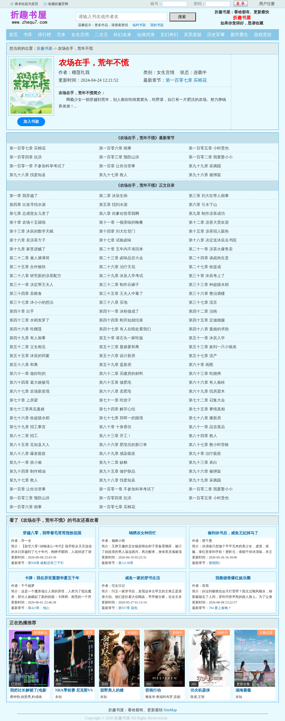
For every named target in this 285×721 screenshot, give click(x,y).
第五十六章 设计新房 (117, 356)
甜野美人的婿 (112, 690)
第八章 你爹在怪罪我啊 (119, 213)
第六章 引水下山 (203, 205)
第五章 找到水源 (113, 205)
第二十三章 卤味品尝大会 (121, 258)
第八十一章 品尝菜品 (207, 427)
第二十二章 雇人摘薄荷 (29, 258)
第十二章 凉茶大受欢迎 (209, 222)
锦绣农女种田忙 (142, 533)
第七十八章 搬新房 (205, 418)
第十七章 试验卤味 (115, 240)
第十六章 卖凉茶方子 (27, 240)
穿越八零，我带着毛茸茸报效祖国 (52, 533)
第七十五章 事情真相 (207, 409)
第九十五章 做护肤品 (117, 471)
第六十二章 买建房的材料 (121, 373)
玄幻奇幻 (169, 34)
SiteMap (170, 710)
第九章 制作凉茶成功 (207, 213)
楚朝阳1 (214, 563)
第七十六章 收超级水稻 (29, 418)
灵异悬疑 (193, 34)
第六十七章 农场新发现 (29, 391)
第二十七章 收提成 (205, 267)
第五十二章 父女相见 (27, 347)
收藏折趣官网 (58, 4)
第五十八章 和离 (23, 365)
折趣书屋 (36, 18)
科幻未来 (122, 34)
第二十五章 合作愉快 (27, 267)
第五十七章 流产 (203, 356)
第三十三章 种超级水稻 (209, 285)
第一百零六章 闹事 (115, 148)
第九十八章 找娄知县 (27, 175)
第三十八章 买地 (113, 302)
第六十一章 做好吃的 (27, 373)
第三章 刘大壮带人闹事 (209, 196)
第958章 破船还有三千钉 (46, 563)
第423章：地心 (39, 608)
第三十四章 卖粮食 (25, 293)
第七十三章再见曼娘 (27, 409)
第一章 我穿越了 (23, 196)
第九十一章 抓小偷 (25, 462)
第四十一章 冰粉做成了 (119, 311)
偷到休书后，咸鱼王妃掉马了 (233, 533)
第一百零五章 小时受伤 (209, 148)
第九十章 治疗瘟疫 (205, 453)
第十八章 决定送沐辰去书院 (213, 240)
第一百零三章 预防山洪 (119, 157)
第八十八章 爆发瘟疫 (27, 453)
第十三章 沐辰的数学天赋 (31, 231)
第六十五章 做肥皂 (115, 382)
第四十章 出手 (21, 311)
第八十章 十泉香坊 (115, 427)
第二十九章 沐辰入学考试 (121, 276)
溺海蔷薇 (243, 690)
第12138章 (125, 563)
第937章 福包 (127, 608)
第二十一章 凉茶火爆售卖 (211, 249)
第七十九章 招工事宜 (27, 427)
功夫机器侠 (200, 690)
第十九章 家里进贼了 (27, 249)
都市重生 (239, 34)
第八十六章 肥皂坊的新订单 (123, 445)
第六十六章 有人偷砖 (207, 382)
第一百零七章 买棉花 (186, 80)
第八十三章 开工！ (115, 436)
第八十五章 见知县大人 (29, 445)
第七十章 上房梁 (23, 400)
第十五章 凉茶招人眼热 (209, 231)
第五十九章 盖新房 (115, 365)
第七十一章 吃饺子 (115, 400)
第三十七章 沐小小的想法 (31, 302)
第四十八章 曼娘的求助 (209, 329)
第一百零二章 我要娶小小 (211, 157)
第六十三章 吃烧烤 (205, 373)
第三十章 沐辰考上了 (207, 276)
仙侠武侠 (146, 34)
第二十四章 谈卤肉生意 (209, 258)
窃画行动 (153, 690)
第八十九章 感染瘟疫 (117, 453)
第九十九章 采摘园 (205, 166)
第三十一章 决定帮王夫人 (31, 285)
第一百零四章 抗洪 (25, 157)
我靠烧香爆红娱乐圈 (232, 578)
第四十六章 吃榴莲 (25, 329)
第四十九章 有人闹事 (27, 338)
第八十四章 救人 (203, 436)
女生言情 (80, 34)
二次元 (101, 34)
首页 (13, 34)
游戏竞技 (263, 34)
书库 (27, 34)
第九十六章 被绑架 (205, 175)
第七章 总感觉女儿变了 (29, 213)
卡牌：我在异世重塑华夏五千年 (52, 578)
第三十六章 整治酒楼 (207, 293)
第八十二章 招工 (23, 436)
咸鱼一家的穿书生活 (142, 578)
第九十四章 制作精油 (27, 471)
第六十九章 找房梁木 (207, 391)
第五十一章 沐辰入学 (207, 338)
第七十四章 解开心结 (117, 409)
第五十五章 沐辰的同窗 (29, 356)
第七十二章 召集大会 (207, 400)
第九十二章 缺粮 (113, 462)
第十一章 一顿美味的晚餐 (121, 222)
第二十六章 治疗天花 (117, 267)
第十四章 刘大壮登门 (117, 231)
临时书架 (139, 25)
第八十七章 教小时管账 (209, 445)
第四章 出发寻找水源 (27, 205)
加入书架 (31, 121)
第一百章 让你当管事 (117, 166)
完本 (61, 34)
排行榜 (44, 34)
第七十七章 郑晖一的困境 (121, 418)
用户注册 (267, 4)
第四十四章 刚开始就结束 (121, 320)
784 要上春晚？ (220, 608)
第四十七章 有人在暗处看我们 (125, 329)
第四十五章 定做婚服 (207, 320)
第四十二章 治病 (203, 311)
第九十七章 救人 (113, 175)
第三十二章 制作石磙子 (119, 285)
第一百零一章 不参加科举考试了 (37, 166)
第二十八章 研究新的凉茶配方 (35, 276)
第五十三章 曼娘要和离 (119, 347)
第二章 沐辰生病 (113, 196)
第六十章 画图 (201, 365)
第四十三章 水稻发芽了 (29, 320)
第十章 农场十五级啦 (27, 222)
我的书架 (157, 25)
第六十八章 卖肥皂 (115, 391)
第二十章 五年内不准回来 (121, 249)
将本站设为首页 (26, 4)
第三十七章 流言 (203, 302)
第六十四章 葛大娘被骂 (29, 382)
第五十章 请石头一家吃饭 (121, 338)
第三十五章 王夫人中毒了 (121, 293)
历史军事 (216, 34)
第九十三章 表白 (203, 462)
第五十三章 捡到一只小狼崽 (213, 347)
